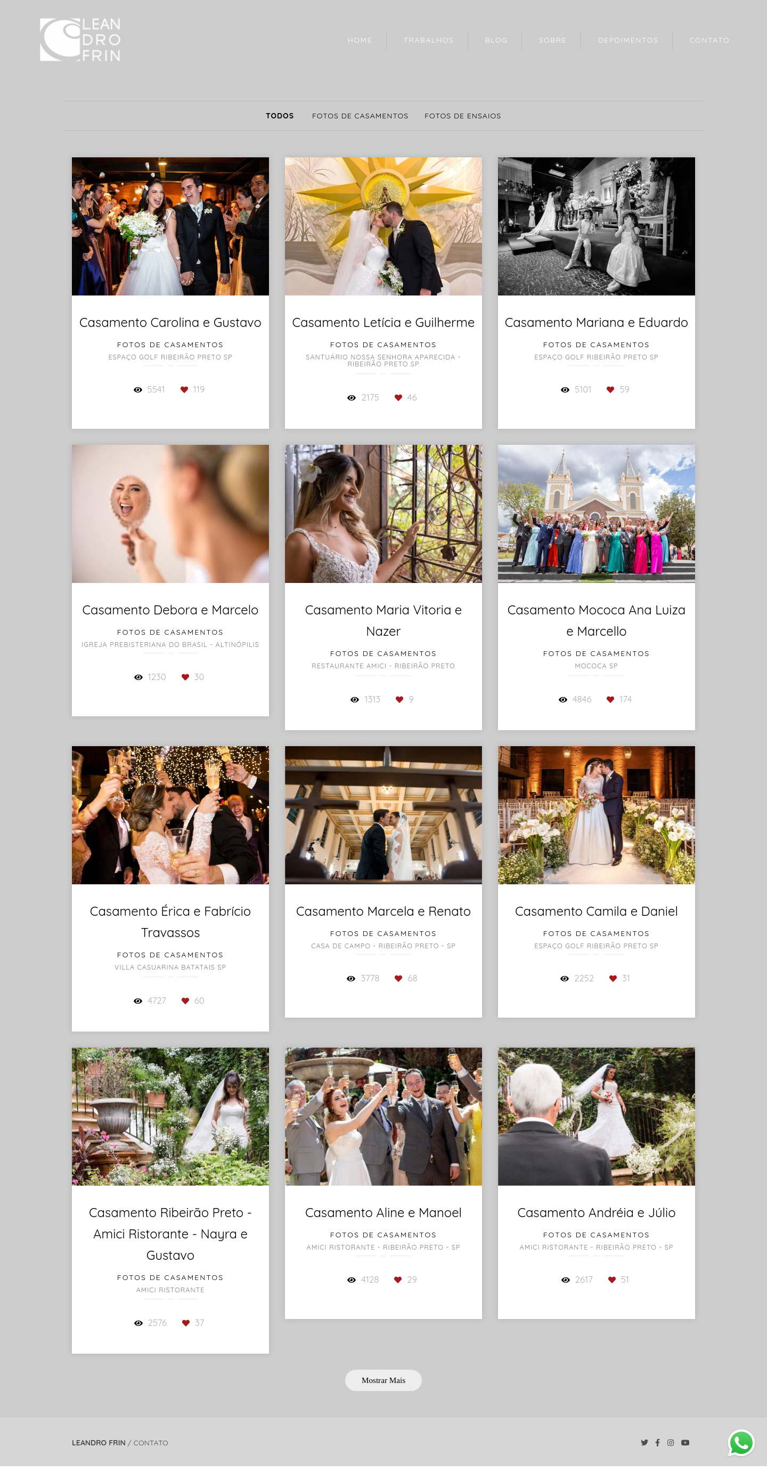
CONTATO (709, 40)
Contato (151, 1442)
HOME (360, 40)
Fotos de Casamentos (360, 115)
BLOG (496, 40)
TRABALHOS (428, 40)
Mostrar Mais (383, 1380)
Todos (280, 115)
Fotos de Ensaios (463, 115)
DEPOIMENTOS (628, 40)
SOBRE (553, 40)
